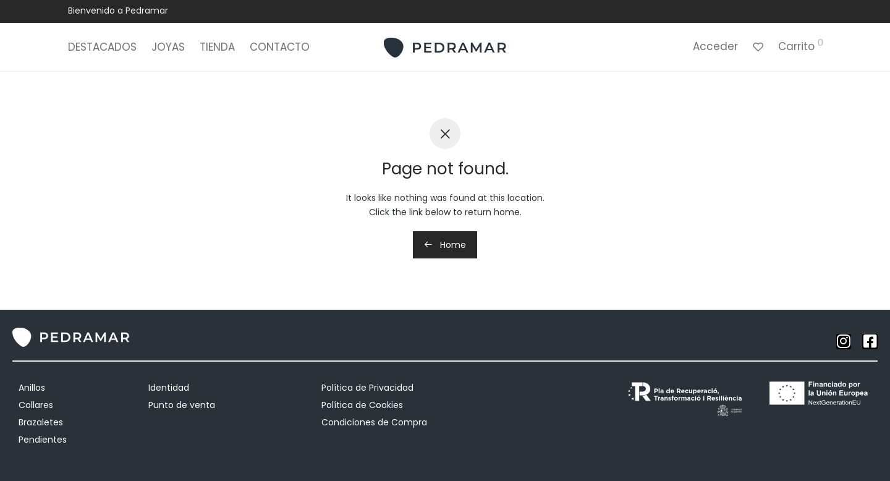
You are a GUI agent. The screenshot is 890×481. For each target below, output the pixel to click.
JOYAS (168, 49)
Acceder (715, 48)
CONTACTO (280, 49)
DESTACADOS (102, 49)
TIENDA (217, 49)
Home (445, 245)
